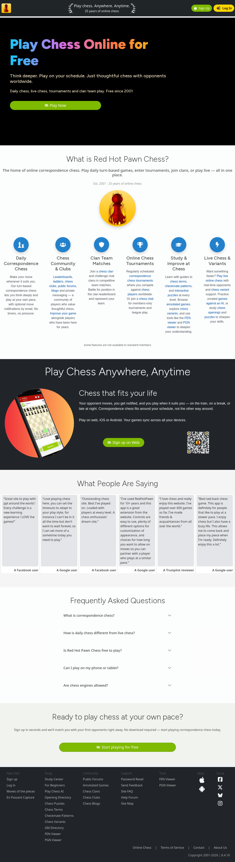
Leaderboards (62, 277)
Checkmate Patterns (59, 816)
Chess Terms (54, 809)
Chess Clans (91, 791)
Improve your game (63, 313)
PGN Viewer (53, 840)
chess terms (178, 281)
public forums (67, 286)
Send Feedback (132, 785)
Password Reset (132, 779)
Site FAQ (127, 791)
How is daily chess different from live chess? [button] (99, 633)
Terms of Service (172, 847)
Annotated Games (96, 785)
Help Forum (129, 797)
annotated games (178, 304)
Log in (11, 785)
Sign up (12, 779)
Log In (224, 8)
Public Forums (93, 779)
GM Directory (54, 828)
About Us (220, 847)
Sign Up (202, 8)
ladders (58, 281)
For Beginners (55, 785)
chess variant (220, 289)
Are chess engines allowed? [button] (86, 685)
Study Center (54, 779)
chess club (146, 298)
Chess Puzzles (54, 803)
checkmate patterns (178, 286)
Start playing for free (117, 747)
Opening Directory (58, 797)
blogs (55, 290)
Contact (198, 847)
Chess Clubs (91, 797)
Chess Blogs (91, 803)
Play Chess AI (54, 791)
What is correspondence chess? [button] (89, 615)
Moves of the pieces (21, 791)
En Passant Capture (20, 797)
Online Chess (142, 847)
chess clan (106, 271)
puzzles (209, 317)
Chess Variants (55, 822)
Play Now (55, 105)
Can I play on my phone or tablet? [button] (91, 668)
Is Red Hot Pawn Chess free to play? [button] (93, 650)
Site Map (127, 803)
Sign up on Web (124, 442)
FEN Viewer (53, 834)
